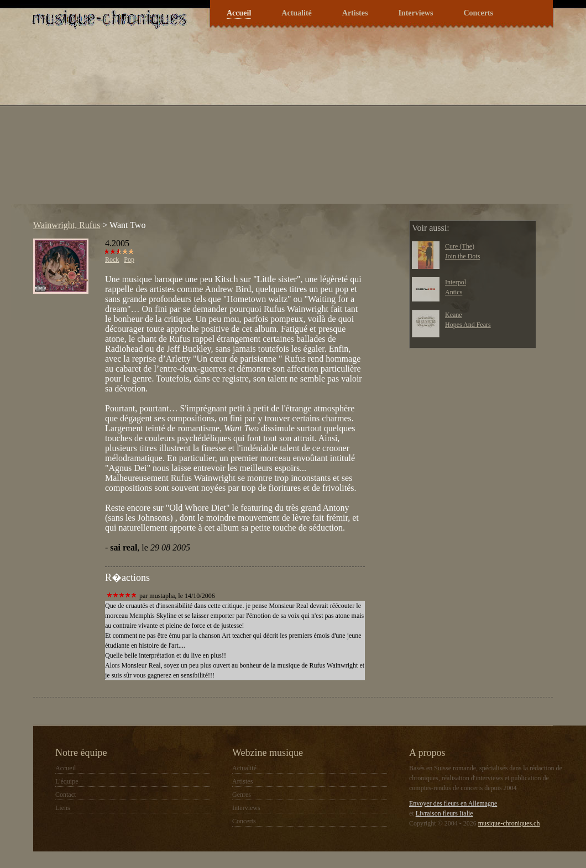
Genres (241, 794)
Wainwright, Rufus (66, 225)
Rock (112, 259)
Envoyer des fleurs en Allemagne (453, 803)
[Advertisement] (185, 126)
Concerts (478, 13)
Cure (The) (459, 246)
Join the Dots (462, 256)
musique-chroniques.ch (509, 823)
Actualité (296, 13)
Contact (65, 794)
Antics (453, 292)
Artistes (355, 13)
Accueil (239, 13)
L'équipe (66, 781)
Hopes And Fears (468, 325)
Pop (129, 259)
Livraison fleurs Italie (444, 813)
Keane (453, 315)
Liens (62, 808)
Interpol (455, 282)
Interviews (415, 13)
